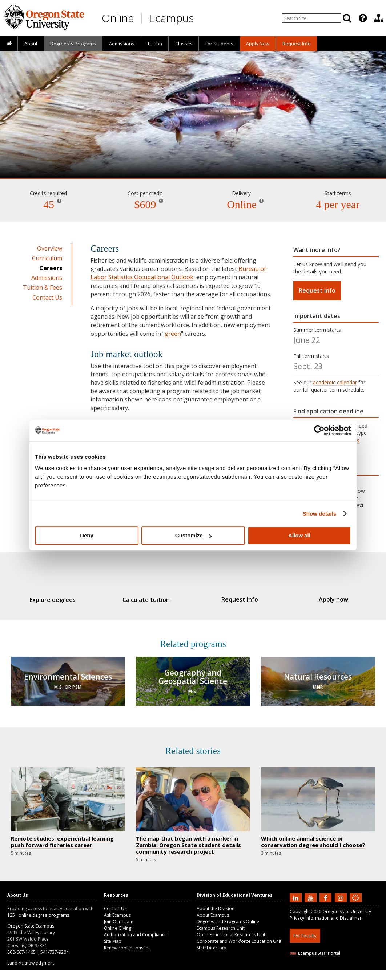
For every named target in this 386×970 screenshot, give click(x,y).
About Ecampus (213, 910)
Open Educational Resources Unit (231, 929)
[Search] (347, 18)
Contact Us (47, 297)
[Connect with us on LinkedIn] (296, 892)
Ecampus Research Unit (221, 923)
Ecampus (171, 18)
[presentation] (362, 18)
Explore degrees (63, 600)
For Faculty (305, 930)
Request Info (296, 43)
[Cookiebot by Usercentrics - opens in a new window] (319, 430)
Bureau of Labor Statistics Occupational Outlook (178, 273)
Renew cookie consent (127, 942)
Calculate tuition (149, 600)
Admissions (121, 43)
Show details (320, 514)
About (30, 43)
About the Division (215, 903)
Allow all (299, 535)
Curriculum (47, 258)
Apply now (323, 599)
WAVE (362, 965)
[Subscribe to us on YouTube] (311, 892)
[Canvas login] (355, 898)
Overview (49, 248)
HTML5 (330, 965)
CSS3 (347, 965)
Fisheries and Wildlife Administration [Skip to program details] (193, 157)
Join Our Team (118, 916)
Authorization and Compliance (135, 929)
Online (118, 18)
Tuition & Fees (42, 287)
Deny (86, 535)
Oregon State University (346, 906)
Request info (317, 290)
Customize (193, 535)
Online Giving (117, 923)
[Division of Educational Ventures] (378, 18)
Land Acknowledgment (30, 957)
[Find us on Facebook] (326, 892)
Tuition (154, 43)
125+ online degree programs (38, 910)
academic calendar (335, 382)
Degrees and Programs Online (228, 916)
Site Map (112, 936)
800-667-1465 (21, 947)
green (173, 334)
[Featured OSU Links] (362, 18)
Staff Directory (211, 942)
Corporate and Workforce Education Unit (239, 936)
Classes (184, 43)
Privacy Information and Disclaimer (326, 912)
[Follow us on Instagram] (342, 892)
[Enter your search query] (311, 18)
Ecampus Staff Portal (315, 948)
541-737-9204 (54, 947)
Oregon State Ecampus (30, 920)
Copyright (300, 906)
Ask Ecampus (117, 910)
